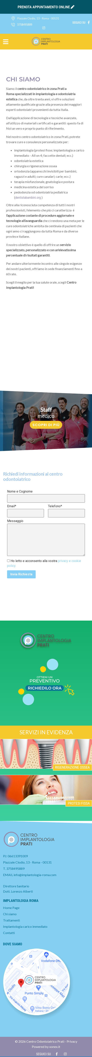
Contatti (9, 933)
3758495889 (15, 868)
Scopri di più (46, 424)
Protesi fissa (79, 803)
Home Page (11, 908)
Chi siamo (10, 914)
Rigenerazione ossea (72, 767)
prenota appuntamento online (46, 7)
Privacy (72, 1041)
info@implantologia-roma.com (35, 875)
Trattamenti (11, 920)
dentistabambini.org (28, 198)
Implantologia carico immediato (25, 926)
